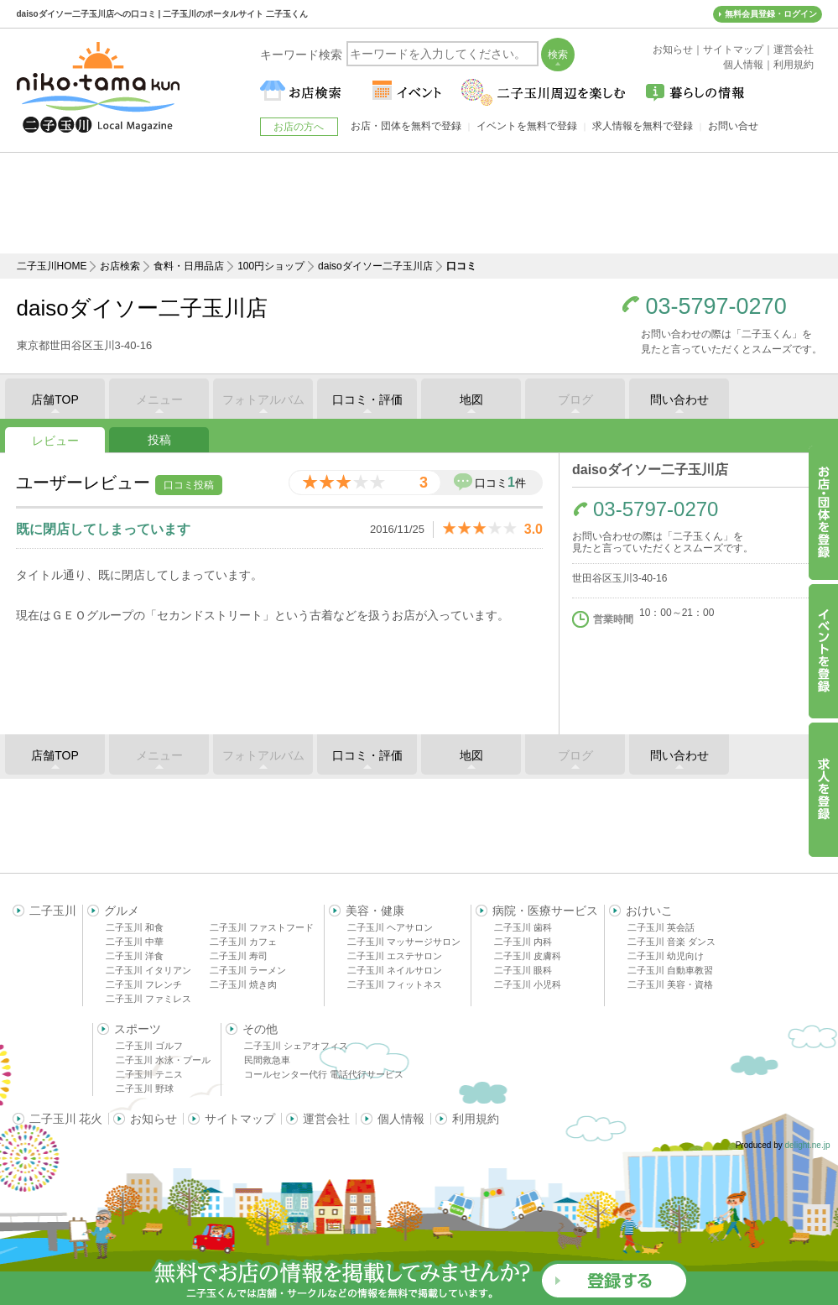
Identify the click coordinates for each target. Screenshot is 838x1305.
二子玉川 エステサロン (394, 956)
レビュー (55, 440)
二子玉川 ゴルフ (149, 1046)
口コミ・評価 (367, 399)
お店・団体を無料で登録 (406, 126)
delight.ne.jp (807, 1145)
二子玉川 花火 (66, 1118)
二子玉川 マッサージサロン (404, 942)
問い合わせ (679, 399)
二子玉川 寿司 (239, 956)
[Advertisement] (419, 203)
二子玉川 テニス (149, 1074)
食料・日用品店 (189, 266)
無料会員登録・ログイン (771, 13)
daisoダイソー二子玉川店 (375, 266)
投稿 (159, 439)
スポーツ (137, 1029)
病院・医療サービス (545, 910)
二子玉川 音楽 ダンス (671, 942)
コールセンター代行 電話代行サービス (323, 1074)
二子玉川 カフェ (243, 942)
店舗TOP (55, 399)
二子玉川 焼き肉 (243, 984)
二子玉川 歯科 (523, 927)
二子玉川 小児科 (527, 984)
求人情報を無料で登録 (642, 126)
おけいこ (649, 910)
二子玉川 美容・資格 (670, 984)
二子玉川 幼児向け (665, 956)
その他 (260, 1029)
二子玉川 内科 (523, 942)
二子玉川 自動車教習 (670, 970)
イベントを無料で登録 (526, 126)
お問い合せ (733, 126)
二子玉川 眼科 (523, 970)
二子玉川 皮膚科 (527, 956)
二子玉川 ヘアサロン (390, 927)
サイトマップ (240, 1118)
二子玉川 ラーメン (248, 970)
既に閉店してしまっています (103, 529)
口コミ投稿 (189, 485)
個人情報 (400, 1118)
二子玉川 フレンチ (144, 984)
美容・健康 (375, 910)
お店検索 (120, 266)
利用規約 (475, 1118)
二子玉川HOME (52, 266)
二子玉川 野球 (145, 1088)
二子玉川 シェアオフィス (296, 1046)
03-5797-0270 (716, 306)
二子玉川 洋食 (135, 956)
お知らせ (153, 1118)
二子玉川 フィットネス (394, 984)
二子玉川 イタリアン (148, 970)
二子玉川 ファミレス (148, 999)
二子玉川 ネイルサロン (394, 970)
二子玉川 (52, 910)
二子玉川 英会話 (661, 927)
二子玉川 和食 (135, 927)
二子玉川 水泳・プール (163, 1060)
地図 (471, 399)
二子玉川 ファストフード (262, 927)
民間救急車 (267, 1060)
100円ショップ (270, 266)
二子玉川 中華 (135, 942)
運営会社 (326, 1118)
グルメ (121, 910)
